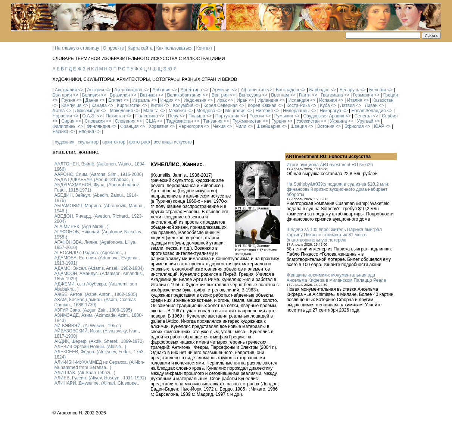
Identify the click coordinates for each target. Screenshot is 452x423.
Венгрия (220, 95)
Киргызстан (128, 105)
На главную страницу (77, 48)
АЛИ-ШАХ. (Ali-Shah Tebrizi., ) (85, 372)
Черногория (190, 126)
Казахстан (382, 100)
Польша (196, 116)
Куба (325, 105)
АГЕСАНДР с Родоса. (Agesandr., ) (90, 252)
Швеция (298, 126)
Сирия (67, 121)
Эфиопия (354, 126)
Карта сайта (140, 48)
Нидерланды (296, 110)
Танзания (212, 121)
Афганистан (253, 89)
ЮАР (379, 126)
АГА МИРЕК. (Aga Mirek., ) (81, 226)
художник (64, 142)
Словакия (95, 121)
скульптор (88, 142)
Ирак (221, 100)
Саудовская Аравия (324, 116)
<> (81, 89)
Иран (242, 100)
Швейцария (268, 126)
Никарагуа (330, 110)
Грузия (68, 100)
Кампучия (71, 105)
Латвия (347, 105)
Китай (157, 105)
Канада (99, 105)
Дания (92, 100)
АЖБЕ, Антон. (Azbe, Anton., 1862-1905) (95, 294)
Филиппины (65, 126)
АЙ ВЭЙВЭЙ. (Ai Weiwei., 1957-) (87, 325)
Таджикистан (179, 121)
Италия (354, 100)
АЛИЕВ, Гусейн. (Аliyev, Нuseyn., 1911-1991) (100, 378)
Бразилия (120, 95)
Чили (241, 126)
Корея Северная (220, 105)
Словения (125, 121)
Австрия (95, 89)
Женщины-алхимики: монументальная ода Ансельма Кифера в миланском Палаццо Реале (336, 277)
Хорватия (158, 126)
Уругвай (365, 121)
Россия (256, 116)
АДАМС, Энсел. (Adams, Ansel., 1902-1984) (99, 268)
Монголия (235, 110)
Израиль (141, 100)
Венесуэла (250, 95)
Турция (279, 121)
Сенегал (362, 116)
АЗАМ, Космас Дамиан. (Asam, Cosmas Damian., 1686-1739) (95, 302)
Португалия (227, 116)
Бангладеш (287, 89)
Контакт (204, 48)
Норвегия (62, 116)
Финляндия (98, 126)
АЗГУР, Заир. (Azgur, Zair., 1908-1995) (93, 310)
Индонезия (195, 100)
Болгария (62, 95)
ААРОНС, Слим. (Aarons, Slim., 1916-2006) (98, 174)
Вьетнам (280, 95)
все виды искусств (172, 142)
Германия (363, 95)
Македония (121, 110)
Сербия (390, 116)
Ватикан (148, 95)
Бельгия (377, 89)
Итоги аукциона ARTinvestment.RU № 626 (330, 164)
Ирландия (268, 100)
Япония (86, 131)
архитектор (113, 142)
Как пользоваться (174, 48)
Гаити (305, 95)
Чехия (219, 126)
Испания (328, 100)
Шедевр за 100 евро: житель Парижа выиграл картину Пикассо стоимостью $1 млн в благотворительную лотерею (334, 235)
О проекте (113, 48)
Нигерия (264, 110)
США (151, 121)
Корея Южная (262, 105)
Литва (59, 110)
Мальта (151, 110)
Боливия (91, 95)
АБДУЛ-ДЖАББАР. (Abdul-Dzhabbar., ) (93, 179)
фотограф (139, 142)
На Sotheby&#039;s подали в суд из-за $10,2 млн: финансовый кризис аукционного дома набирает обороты (338, 189)
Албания (161, 89)
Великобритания (184, 95)
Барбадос (319, 89)
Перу (173, 116)
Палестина (146, 116)
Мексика (177, 110)
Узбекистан (307, 121)
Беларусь (349, 89)
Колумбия (183, 105)
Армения (221, 89)
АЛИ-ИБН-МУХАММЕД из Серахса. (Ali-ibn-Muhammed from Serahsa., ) (99, 365)
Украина (338, 121)
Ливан (371, 105)
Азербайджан (128, 89)
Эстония (325, 126)
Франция (129, 126)
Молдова (205, 110)
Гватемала (332, 95)
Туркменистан (247, 121)
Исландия (299, 100)
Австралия (66, 89)
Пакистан (115, 116)
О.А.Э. (89, 116)
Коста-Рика (298, 105)
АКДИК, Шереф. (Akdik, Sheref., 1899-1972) (99, 341)
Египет (115, 100)
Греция (390, 95)
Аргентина (191, 89)
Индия (166, 100)
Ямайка (60, 131)
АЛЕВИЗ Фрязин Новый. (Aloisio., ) (90, 346)
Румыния (283, 116)
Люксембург (87, 110)
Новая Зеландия (368, 110)
